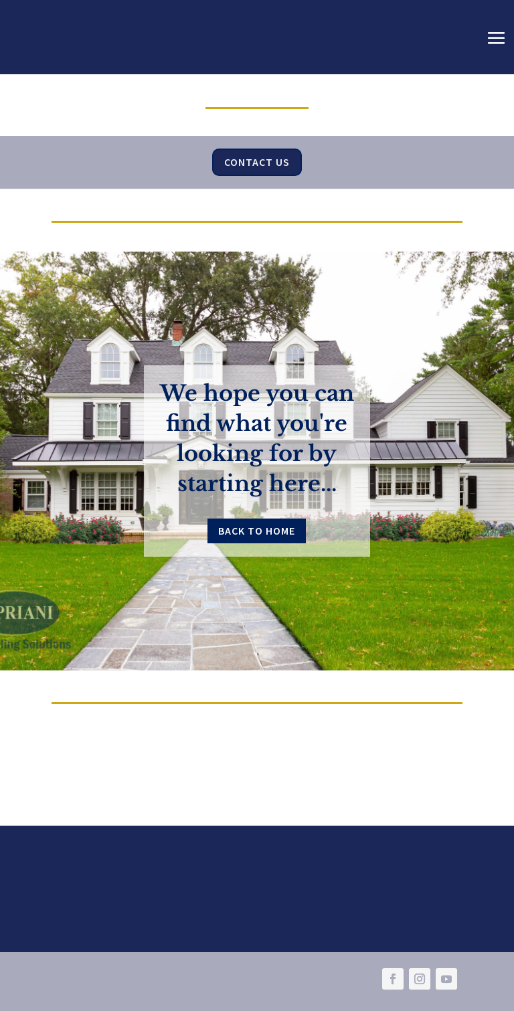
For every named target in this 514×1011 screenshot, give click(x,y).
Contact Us (257, 162)
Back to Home (256, 530)
